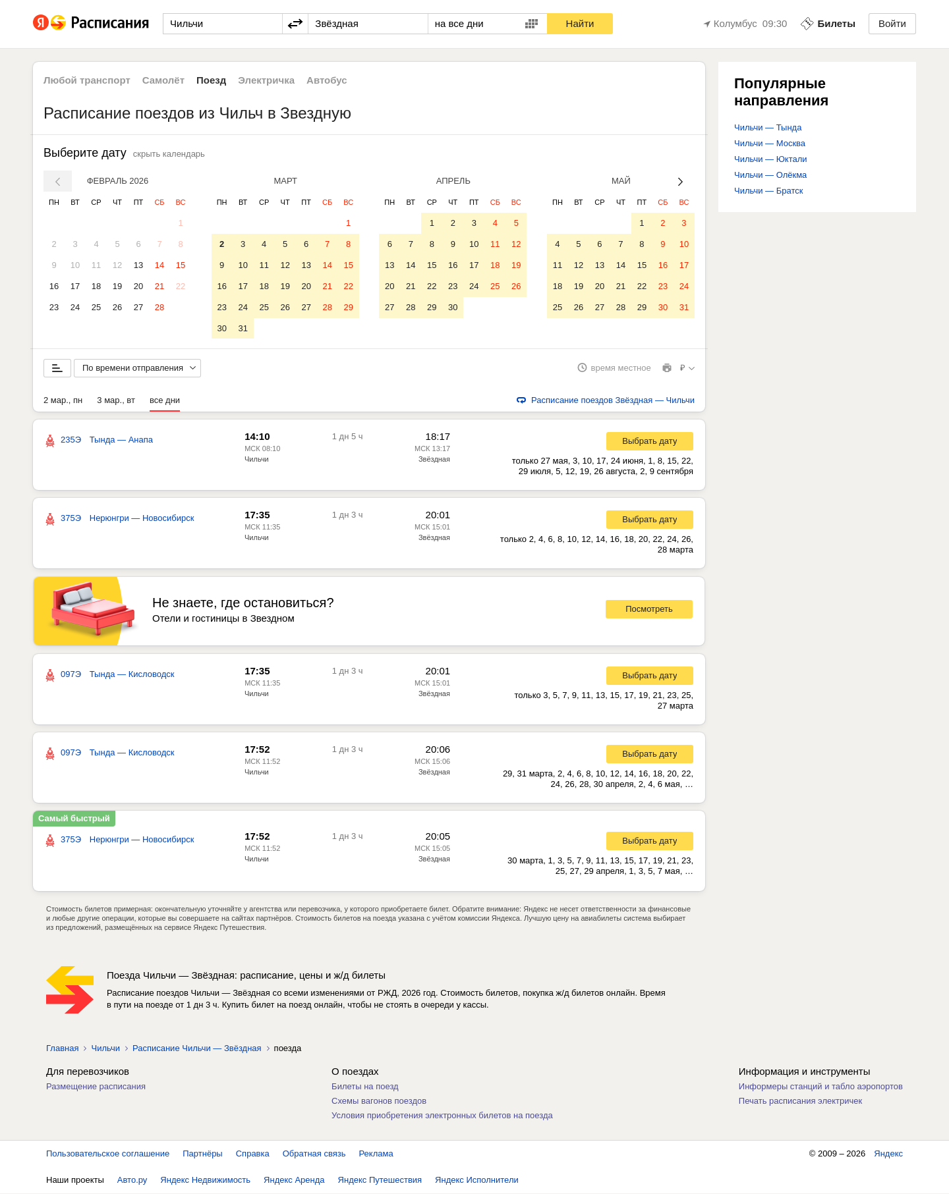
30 (221, 328)
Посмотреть (649, 610)
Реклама (376, 1154)
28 (159, 307)
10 (75, 265)
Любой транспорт (86, 80)
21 (159, 286)
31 (242, 328)
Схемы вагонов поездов (378, 1101)
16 (54, 286)
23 (54, 307)
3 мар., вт (116, 401)
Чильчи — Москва (769, 143)
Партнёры (202, 1154)
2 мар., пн (62, 401)
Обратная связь (314, 1154)
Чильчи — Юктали (770, 159)
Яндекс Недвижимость (205, 1180)
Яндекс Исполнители (477, 1180)
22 (180, 286)
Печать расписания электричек (800, 1101)
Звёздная (434, 460)
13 (138, 265)
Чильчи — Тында (767, 127)
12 (117, 265)
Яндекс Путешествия (380, 1180)
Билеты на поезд (365, 1087)
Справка (253, 1154)
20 (138, 286)
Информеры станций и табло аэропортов (821, 1087)
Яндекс (888, 1154)
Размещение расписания (96, 1087)
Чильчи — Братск (768, 191)
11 (96, 265)
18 (96, 286)
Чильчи (256, 460)
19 (117, 286)
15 (180, 265)
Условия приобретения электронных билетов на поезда (442, 1116)
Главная (62, 1049)
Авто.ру (132, 1180)
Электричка (266, 80)
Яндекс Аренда (294, 1180)
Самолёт (163, 80)
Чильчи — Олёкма (770, 175)
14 (159, 265)
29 (348, 307)
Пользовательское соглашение (107, 1154)
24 (75, 307)
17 (75, 286)
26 (117, 307)
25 (96, 307)
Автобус (326, 80)
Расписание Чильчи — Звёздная (197, 1049)
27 (138, 307)
